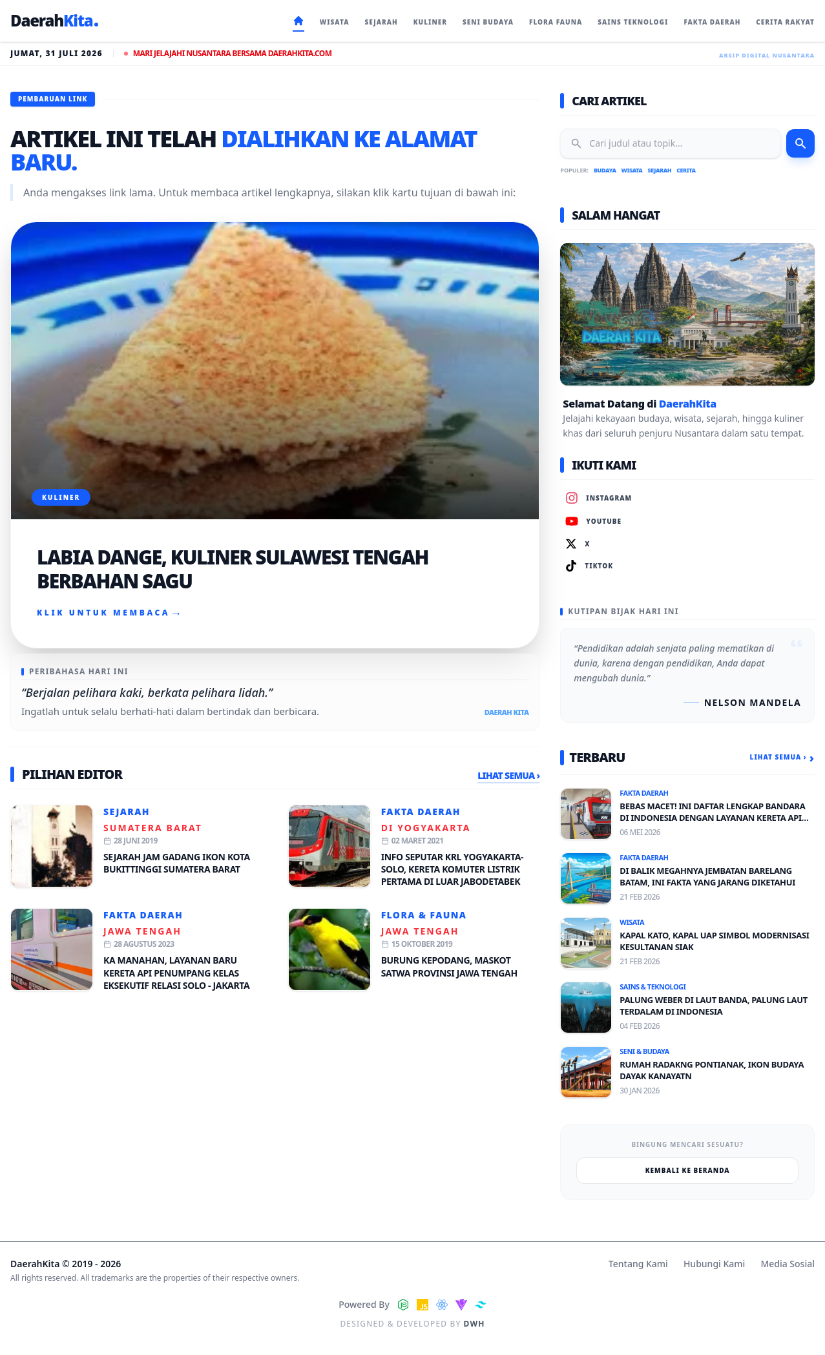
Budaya (605, 170)
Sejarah (126, 811)
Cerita (685, 170)
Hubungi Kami (714, 1263)
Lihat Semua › (508, 775)
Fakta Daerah (421, 811)
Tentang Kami (638, 1263)
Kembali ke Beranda (687, 1170)
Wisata (632, 170)
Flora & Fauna (424, 915)
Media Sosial (787, 1263)
